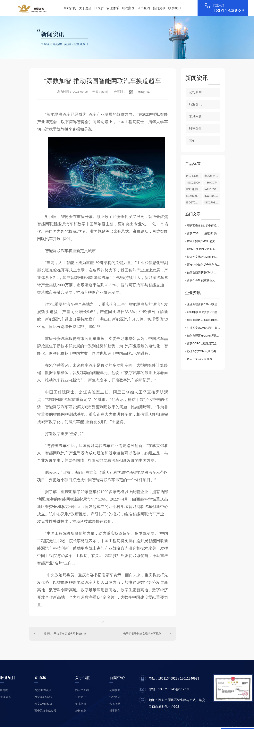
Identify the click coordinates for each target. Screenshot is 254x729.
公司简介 (80, 697)
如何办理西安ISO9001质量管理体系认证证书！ (203, 320)
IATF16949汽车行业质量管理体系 (212, 189)
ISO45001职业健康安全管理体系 (194, 195)
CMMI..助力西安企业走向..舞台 (203, 249)
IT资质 (98, 8)
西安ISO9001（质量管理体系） (194, 175)
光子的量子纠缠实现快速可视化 (142, 633)
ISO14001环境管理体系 (212, 195)
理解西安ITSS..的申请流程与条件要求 (203, 225)
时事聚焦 (195, 128)
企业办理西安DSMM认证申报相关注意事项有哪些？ (203, 304)
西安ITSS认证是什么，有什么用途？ (203, 359)
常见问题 (195, 116)
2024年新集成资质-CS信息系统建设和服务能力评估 (203, 312)
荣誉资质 (80, 710)
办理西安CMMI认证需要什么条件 (203, 351)
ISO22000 (193, 182)
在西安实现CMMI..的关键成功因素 (203, 241)
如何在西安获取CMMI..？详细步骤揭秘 (203, 272)
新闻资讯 (159, 8)
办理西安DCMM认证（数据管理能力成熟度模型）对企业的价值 (203, 327)
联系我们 (174, 8)
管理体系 (112, 8)
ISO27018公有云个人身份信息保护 (212, 202)
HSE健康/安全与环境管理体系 (194, 189)
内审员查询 (82, 690)
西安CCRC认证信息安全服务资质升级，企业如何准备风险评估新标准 (203, 343)
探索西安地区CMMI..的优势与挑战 (203, 256)
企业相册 (80, 703)
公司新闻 (195, 92)
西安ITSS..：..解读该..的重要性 (203, 233)
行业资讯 (195, 104)
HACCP (212, 182)
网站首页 (70, 8)
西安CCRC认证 (43, 697)
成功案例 (128, 8)
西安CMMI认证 (43, 703)
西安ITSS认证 (42, 690)
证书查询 (143, 8)
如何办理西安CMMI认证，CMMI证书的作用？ (203, 335)
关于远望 (85, 8)
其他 (192, 140)
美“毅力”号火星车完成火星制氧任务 (65, 633)
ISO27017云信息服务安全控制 (194, 202)
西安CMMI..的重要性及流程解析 (203, 280)
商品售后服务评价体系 (212, 175)
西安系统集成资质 (45, 710)
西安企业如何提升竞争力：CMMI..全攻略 (203, 264)
